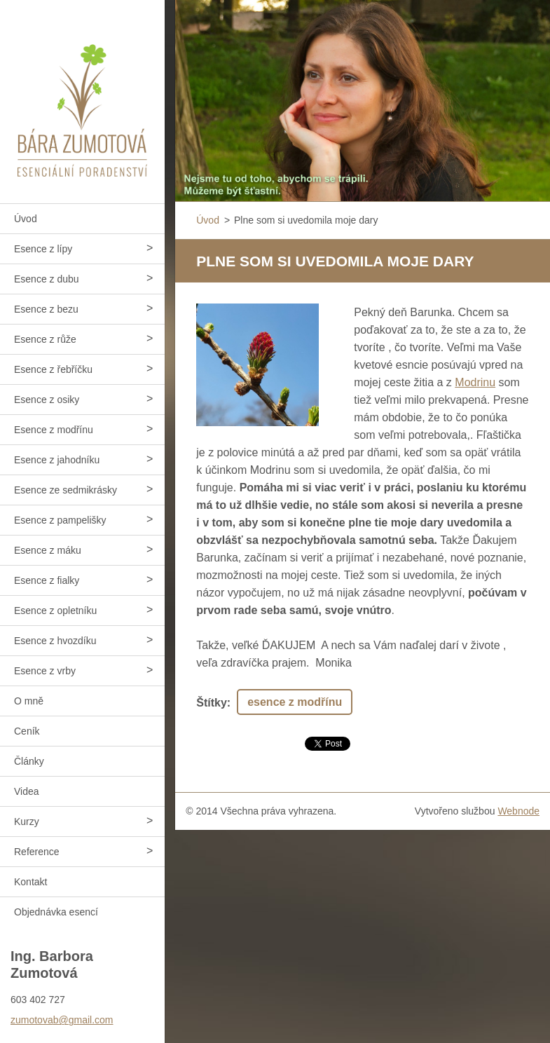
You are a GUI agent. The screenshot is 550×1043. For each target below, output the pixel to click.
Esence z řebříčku (53, 369)
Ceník (27, 731)
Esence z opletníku (55, 610)
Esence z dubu (46, 279)
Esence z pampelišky (60, 520)
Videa (26, 791)
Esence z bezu (46, 309)
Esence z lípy (43, 248)
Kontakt (30, 881)
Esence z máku (47, 550)
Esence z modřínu (53, 429)
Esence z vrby (45, 670)
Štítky (211, 703)
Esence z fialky (46, 580)
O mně (28, 701)
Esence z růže (45, 339)
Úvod (25, 218)
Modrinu (475, 382)
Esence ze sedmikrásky (65, 490)
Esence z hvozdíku (55, 640)
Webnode (518, 811)
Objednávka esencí (56, 912)
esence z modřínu (294, 702)
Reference (37, 851)
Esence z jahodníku (56, 459)
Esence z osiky (46, 399)
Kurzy (26, 821)
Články (29, 761)
